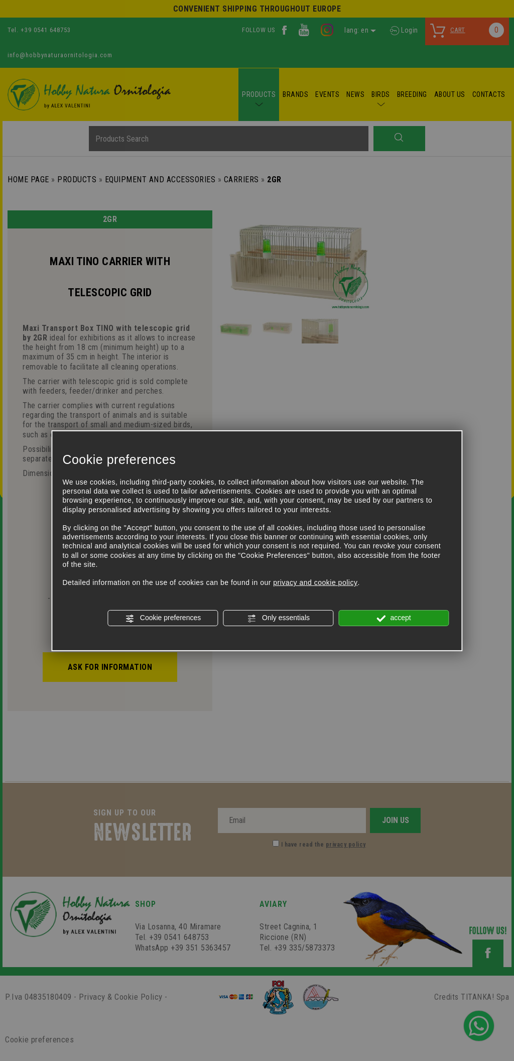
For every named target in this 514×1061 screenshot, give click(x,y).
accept (394, 618)
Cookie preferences (163, 618)
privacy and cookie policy (315, 582)
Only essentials (278, 618)
